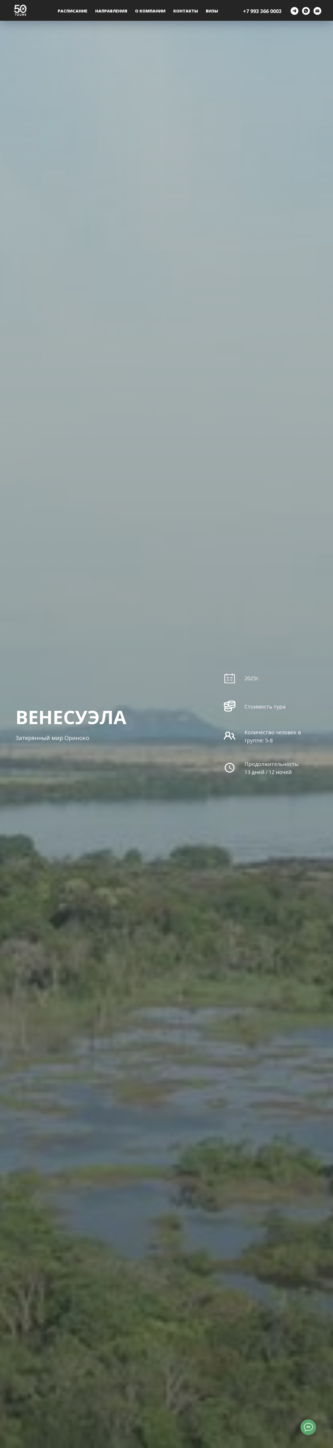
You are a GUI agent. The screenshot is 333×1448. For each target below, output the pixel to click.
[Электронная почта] (317, 11)
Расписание (72, 11)
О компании (150, 11)
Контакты (185, 11)
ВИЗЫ (212, 11)
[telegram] (294, 11)
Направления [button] (111, 11)
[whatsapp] (306, 11)
